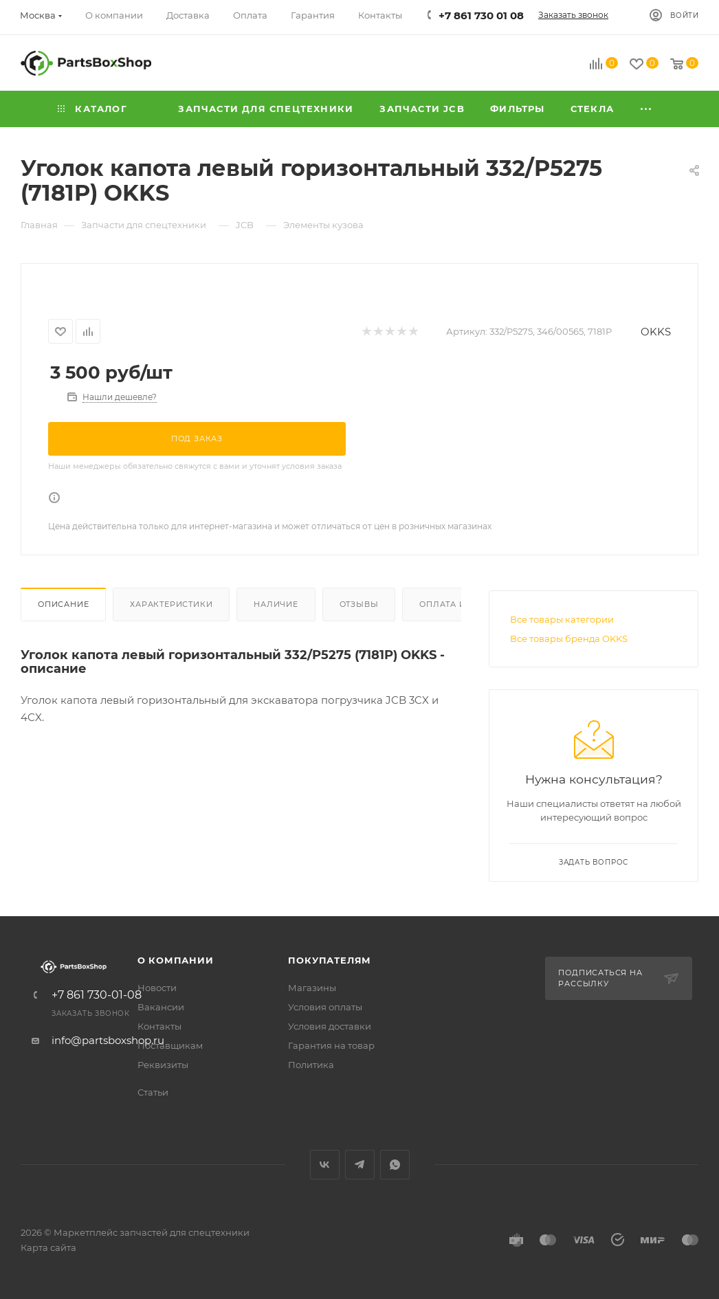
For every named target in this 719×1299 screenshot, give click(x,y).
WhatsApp (395, 1164)
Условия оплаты (325, 1006)
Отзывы (359, 604)
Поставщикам (170, 1045)
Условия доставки (329, 1026)
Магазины (312, 987)
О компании (175, 960)
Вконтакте (325, 1164)
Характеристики (171, 604)
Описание (63, 604)
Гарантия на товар (331, 1045)
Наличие (276, 604)
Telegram (360, 1164)
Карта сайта (48, 1247)
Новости (157, 987)
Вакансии (160, 1006)
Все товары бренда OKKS (569, 638)
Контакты (159, 1026)
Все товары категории (562, 619)
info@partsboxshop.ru (108, 1040)
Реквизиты (162, 1064)
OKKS (656, 331)
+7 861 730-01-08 (97, 995)
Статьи (152, 1092)
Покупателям (329, 960)
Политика (311, 1064)
